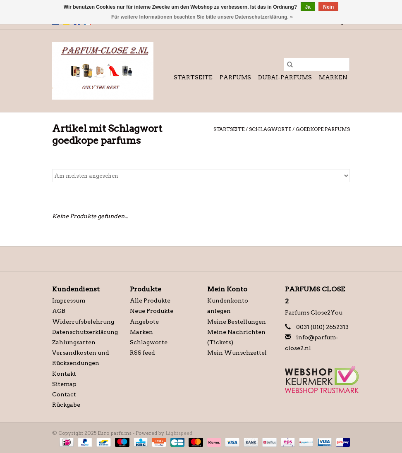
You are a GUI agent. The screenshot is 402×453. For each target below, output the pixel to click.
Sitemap (64, 384)
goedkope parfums (323, 129)
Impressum (68, 300)
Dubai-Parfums (285, 77)
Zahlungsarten (74, 342)
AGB (58, 311)
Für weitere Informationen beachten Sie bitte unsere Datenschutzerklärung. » (202, 17)
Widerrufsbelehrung (83, 321)
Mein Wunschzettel (237, 352)
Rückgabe (66, 404)
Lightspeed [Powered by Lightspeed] (178, 433)
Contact (64, 394)
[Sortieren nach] (201, 175)
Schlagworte (270, 129)
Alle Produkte (150, 300)
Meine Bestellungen (236, 321)
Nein (328, 7)
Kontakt (64, 373)
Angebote (144, 321)
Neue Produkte (151, 311)
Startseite (193, 77)
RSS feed (142, 352)
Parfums (235, 77)
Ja (308, 7)
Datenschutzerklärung (85, 332)
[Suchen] (317, 64)
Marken (333, 77)
